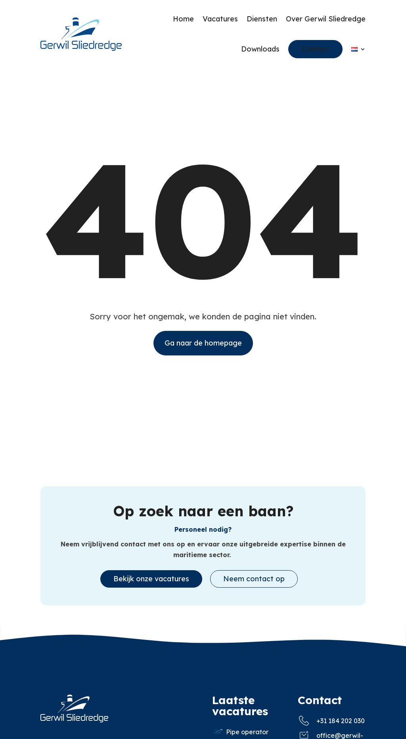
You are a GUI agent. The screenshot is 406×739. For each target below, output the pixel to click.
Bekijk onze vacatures (151, 582)
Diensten (262, 18)
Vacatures (220, 18)
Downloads (260, 48)
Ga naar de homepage (203, 346)
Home (183, 18)
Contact (315, 48)
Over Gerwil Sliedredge (326, 18)
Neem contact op (254, 582)
